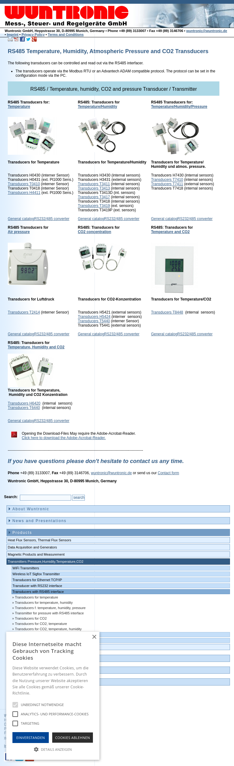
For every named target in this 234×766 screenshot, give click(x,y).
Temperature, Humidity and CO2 (36, 347)
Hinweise (39, 693)
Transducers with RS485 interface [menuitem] (38, 592)
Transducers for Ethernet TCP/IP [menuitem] (37, 580)
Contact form (168, 473)
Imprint (12, 34)
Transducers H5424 (94, 316)
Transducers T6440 (24, 408)
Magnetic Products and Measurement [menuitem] (36, 554)
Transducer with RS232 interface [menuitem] (37, 586)
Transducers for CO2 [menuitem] (31, 618)
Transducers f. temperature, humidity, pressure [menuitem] (50, 608)
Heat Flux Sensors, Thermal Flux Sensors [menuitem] (39, 540)
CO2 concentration (94, 232)
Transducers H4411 (24, 192)
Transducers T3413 (94, 188)
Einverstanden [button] (30, 737)
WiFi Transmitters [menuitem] (25, 568)
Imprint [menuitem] (20, 682)
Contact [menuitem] (21, 670)
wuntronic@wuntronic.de (206, 31)
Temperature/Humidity (97, 106)
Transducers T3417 (94, 197)
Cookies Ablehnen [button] (72, 737)
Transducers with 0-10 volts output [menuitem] (38, 640)
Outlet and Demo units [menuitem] (37, 658)
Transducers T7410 (167, 179)
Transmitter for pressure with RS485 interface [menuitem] (49, 613)
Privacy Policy (33, 34)
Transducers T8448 (167, 312)
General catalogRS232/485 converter (38, 219)
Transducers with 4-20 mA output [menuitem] (37, 634)
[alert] (52, 696)
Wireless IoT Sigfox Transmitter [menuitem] (36, 574)
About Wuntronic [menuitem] (30, 509)
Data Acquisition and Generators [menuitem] (32, 547)
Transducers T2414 (24, 312)
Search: (11, 497)
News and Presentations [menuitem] (39, 521)
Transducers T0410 (24, 184)
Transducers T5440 (94, 321)
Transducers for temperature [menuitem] (36, 597)
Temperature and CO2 (170, 232)
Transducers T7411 (167, 184)
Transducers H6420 (24, 403)
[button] (52, 749)
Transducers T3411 (94, 184)
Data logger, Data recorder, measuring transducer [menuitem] (45, 647)
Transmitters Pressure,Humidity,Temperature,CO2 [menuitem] (45, 561)
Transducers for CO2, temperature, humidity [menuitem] (48, 629)
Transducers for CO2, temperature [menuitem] (41, 624)
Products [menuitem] (22, 532)
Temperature (19, 106)
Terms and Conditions (66, 34)
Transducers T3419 (94, 206)
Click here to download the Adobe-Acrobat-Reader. (64, 438)
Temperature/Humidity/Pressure (179, 106)
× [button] (94, 637)
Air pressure (19, 232)
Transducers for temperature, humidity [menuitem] (44, 602)
